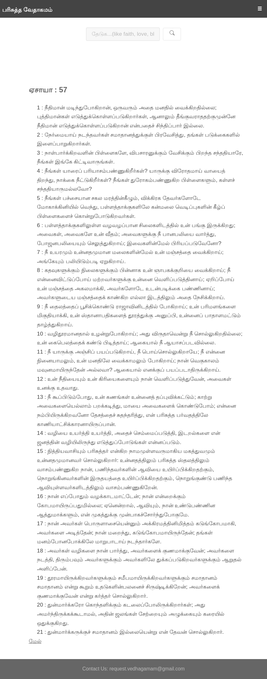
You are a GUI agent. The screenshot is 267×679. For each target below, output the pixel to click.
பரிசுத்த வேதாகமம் (27, 10)
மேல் (35, 641)
